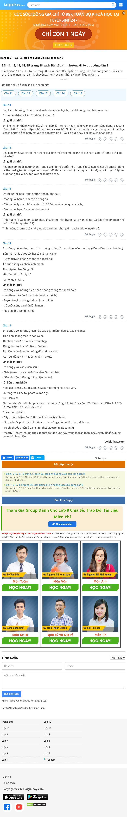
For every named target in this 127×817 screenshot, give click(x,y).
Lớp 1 (5, 759)
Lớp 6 (47, 740)
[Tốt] (116, 139)
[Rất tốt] (122, 139)
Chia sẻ (7, 457)
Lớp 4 (47, 747)
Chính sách (9, 782)
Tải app (49, 759)
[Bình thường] (111, 139)
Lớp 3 (5, 753)
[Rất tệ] (100, 139)
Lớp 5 (5, 747)
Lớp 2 (47, 753)
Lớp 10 (47, 728)
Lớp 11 (5, 728)
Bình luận (22, 458)
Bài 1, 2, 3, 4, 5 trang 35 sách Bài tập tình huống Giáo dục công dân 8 (44, 484)
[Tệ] (105, 139)
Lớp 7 (5, 740)
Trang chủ (7, 721)
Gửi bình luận (11, 694)
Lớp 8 (47, 734)
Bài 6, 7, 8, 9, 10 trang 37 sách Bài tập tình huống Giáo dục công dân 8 (45, 473)
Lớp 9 (5, 734)
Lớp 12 (47, 721)
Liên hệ (7, 776)
